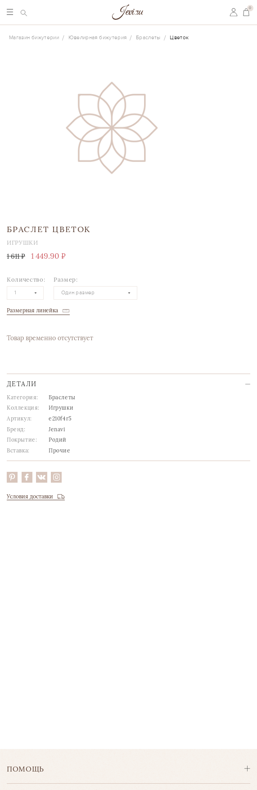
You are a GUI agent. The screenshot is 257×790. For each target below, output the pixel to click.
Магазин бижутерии (34, 37)
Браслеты (148, 37)
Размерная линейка (32, 310)
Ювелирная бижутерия (97, 37)
